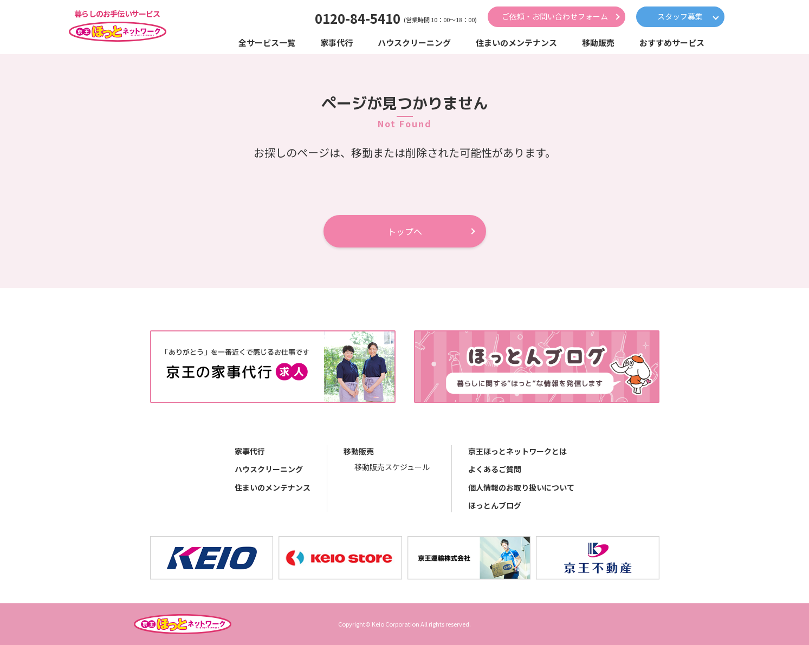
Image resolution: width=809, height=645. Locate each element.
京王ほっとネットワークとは (517, 451)
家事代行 (250, 451)
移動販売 (359, 451)
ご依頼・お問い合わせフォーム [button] (555, 16)
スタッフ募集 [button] (680, 16)
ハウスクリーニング (269, 469)
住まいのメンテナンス (272, 487)
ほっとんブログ (494, 505)
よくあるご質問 (494, 469)
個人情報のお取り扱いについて (521, 487)
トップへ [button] (404, 231)
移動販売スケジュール (392, 466)
